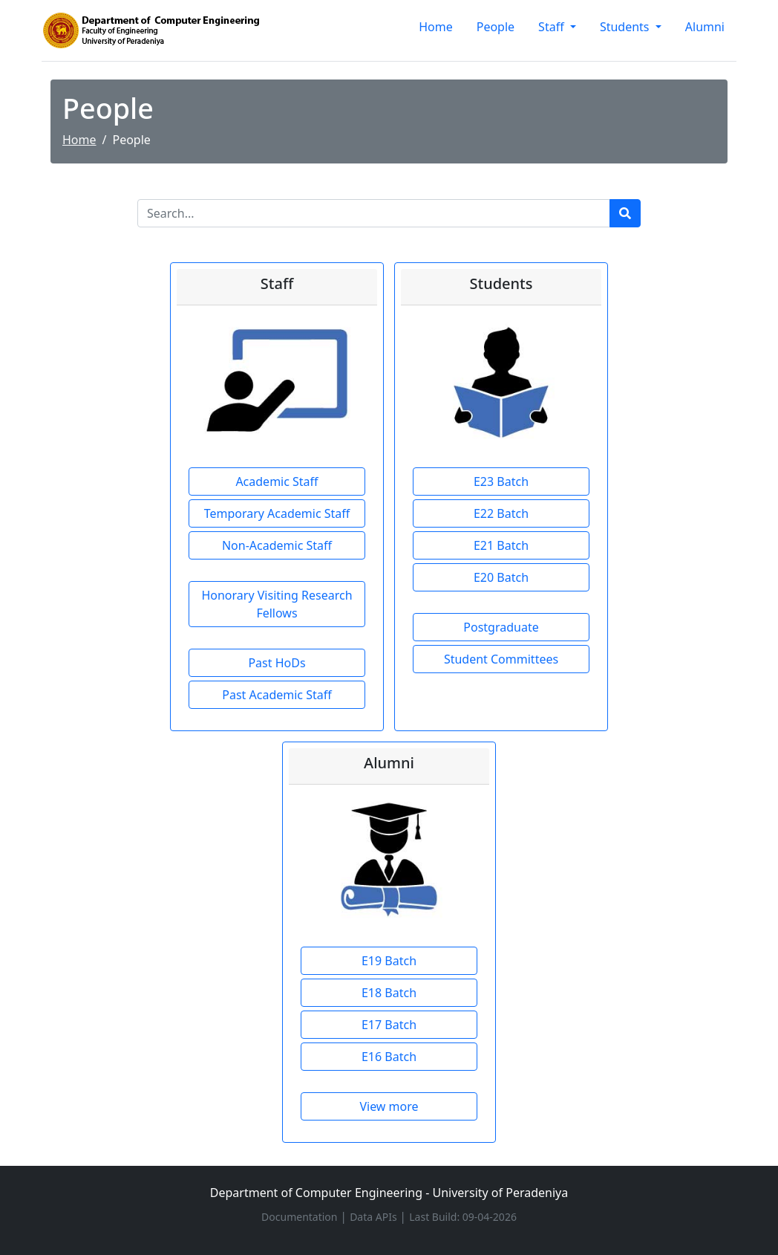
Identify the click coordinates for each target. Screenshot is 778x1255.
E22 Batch (501, 513)
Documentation (300, 1217)
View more (388, 1106)
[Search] (373, 213)
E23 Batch (501, 481)
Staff (552, 27)
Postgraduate (500, 627)
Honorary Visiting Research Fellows (276, 604)
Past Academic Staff (276, 695)
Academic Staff (276, 481)
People (495, 27)
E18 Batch (389, 993)
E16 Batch (389, 1056)
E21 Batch (501, 545)
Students (626, 27)
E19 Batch (389, 961)
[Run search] (625, 213)
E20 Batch (501, 577)
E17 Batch (389, 1024)
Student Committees (501, 659)
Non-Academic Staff (277, 545)
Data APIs (374, 1217)
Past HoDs (276, 663)
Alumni (705, 27)
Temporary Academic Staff (277, 513)
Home (436, 27)
